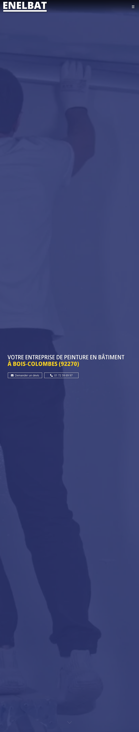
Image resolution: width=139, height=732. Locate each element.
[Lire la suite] (69, 724)
